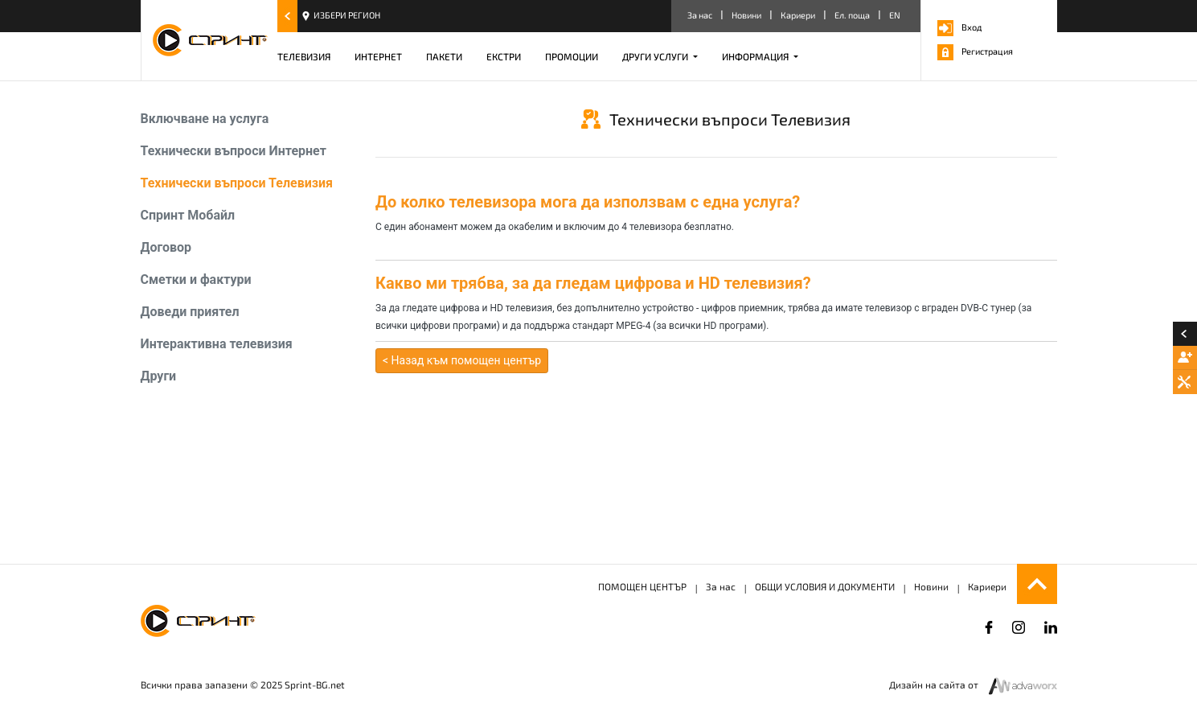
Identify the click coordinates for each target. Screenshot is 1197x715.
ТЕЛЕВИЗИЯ (303, 56)
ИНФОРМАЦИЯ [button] (756, 56)
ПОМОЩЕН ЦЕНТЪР (642, 586)
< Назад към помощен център (462, 360)
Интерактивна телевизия (217, 343)
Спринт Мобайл (188, 215)
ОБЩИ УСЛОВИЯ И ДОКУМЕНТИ (825, 586)
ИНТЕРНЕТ (378, 56)
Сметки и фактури (196, 279)
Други (159, 376)
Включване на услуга (205, 118)
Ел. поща (852, 15)
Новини (746, 15)
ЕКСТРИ (503, 56)
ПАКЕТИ (444, 56)
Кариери (798, 15)
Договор (166, 247)
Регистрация (975, 51)
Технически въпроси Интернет (233, 150)
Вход (959, 27)
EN (894, 15)
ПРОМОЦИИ (571, 56)
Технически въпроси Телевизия (237, 183)
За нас (699, 15)
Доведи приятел (190, 311)
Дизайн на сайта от (935, 684)
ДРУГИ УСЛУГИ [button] (656, 56)
